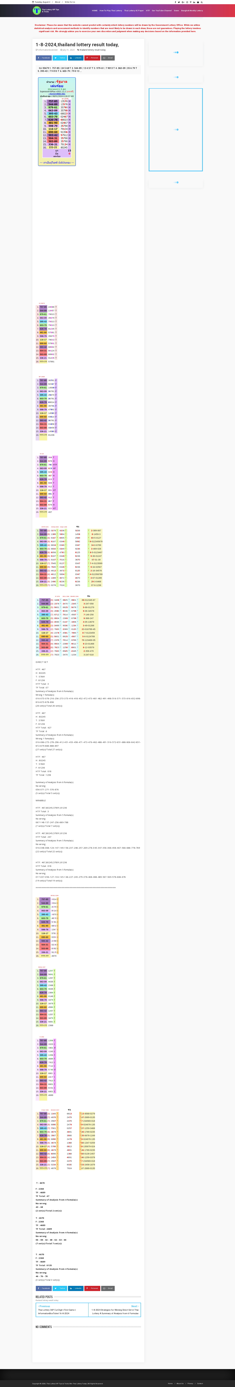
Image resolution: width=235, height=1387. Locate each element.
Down (176, 11)
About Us (180, 1383)
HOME (94, 11)
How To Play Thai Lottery (111, 11)
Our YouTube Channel (162, 11)
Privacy (190, 1383)
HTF (148, 11)
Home (170, 1383)
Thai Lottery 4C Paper (134, 11)
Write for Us (70, 2)
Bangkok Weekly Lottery (192, 11)
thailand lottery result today (93, 49)
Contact (200, 1383)
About (57, 2)
